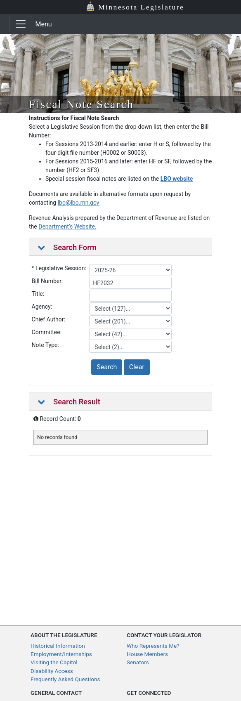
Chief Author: (48, 319)
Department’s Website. (67, 226)
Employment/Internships (61, 654)
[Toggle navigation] (20, 24)
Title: (38, 293)
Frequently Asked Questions (65, 679)
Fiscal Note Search (81, 104)
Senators (138, 662)
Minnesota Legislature (141, 7)
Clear (136, 367)
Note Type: (45, 345)
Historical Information (58, 645)
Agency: (42, 306)
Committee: (46, 332)
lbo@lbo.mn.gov (78, 202)
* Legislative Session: (59, 268)
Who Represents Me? (153, 645)
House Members (147, 654)
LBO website (177, 178)
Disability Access (52, 671)
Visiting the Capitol (54, 662)
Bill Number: (47, 281)
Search (107, 367)
